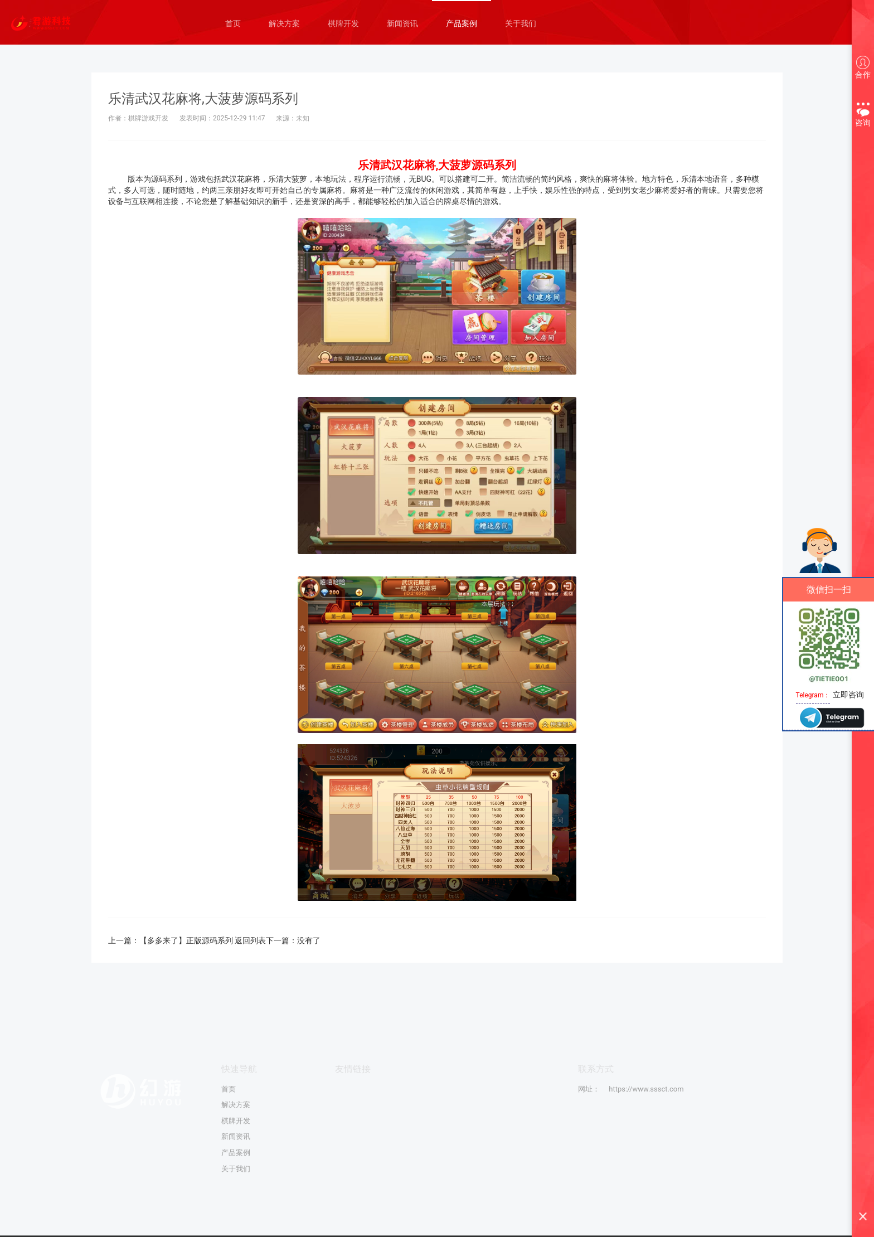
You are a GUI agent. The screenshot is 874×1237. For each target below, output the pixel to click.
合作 (863, 67)
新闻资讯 (402, 23)
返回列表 (251, 940)
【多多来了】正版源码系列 (187, 940)
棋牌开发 (343, 23)
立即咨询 (848, 694)
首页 (233, 23)
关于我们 (520, 23)
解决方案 (284, 23)
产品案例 (461, 23)
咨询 (863, 113)
